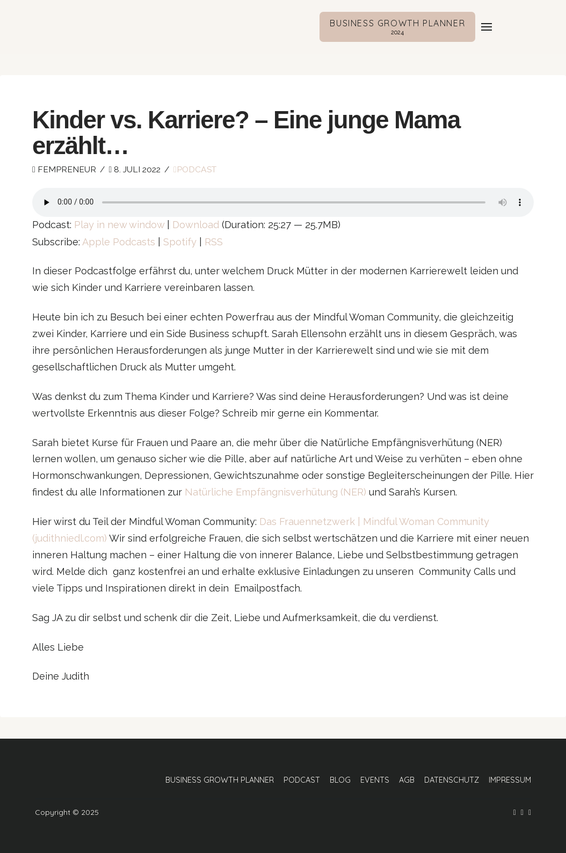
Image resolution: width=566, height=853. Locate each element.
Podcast (194, 169)
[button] (486, 27)
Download (195, 224)
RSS (214, 241)
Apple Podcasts (118, 241)
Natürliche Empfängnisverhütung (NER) (275, 492)
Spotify (180, 241)
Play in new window (119, 224)
